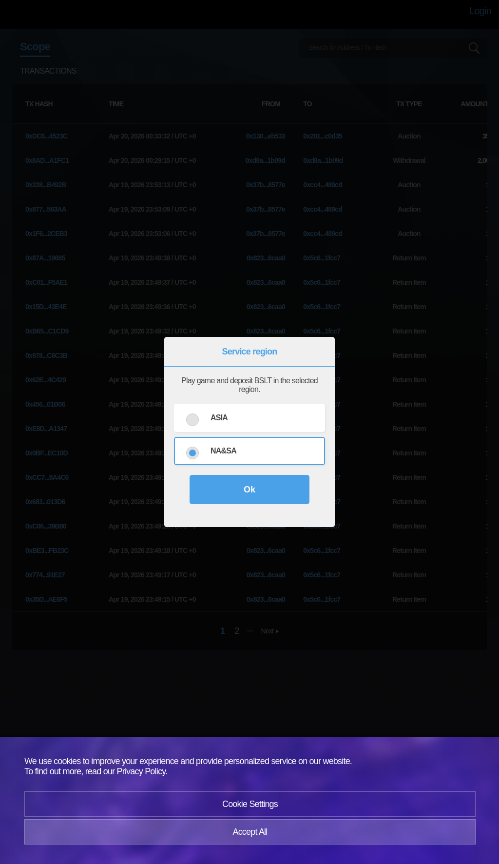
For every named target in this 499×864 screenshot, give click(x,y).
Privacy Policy (141, 771)
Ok (249, 489)
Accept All (249, 832)
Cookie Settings (250, 804)
